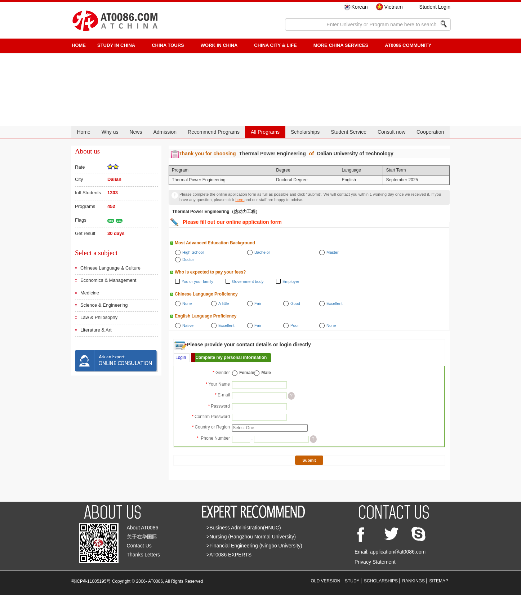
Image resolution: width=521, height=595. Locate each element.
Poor (294, 325)
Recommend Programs (214, 132)
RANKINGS (413, 580)
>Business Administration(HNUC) (243, 527)
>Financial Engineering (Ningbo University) (254, 546)
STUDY (352, 580)
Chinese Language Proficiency (206, 294)
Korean (359, 7)
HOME (79, 45)
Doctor (188, 259)
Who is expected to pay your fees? (210, 272)
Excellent (334, 303)
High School (193, 252)
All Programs (265, 132)
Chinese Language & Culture (110, 268)
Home (83, 132)
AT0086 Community (408, 45)
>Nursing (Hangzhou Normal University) (251, 537)
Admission (165, 132)
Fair (257, 303)
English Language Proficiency (205, 316)
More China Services (340, 45)
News (135, 132)
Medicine (89, 293)
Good (295, 303)
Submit (309, 460)
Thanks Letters (143, 555)
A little (223, 303)
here (239, 199)
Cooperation (430, 132)
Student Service (348, 132)
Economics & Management (108, 280)
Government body (247, 281)
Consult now (391, 132)
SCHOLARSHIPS (381, 580)
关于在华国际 (142, 537)
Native (187, 325)
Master (332, 252)
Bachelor (262, 252)
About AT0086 (143, 527)
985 (110, 220)
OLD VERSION (325, 580)
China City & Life (275, 45)
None (187, 303)
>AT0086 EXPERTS (228, 555)
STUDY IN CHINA (116, 45)
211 (119, 220)
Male (266, 372)
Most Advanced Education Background (215, 242)
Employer (290, 281)
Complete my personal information (231, 357)
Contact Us (139, 546)
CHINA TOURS (168, 45)
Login (180, 357)
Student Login (434, 7)
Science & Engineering (104, 305)
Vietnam (393, 7)
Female (246, 372)
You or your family (197, 281)
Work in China (219, 45)
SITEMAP (438, 580)
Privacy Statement (375, 562)
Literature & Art (96, 330)
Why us (110, 132)
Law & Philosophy (98, 317)
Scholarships (305, 132)
